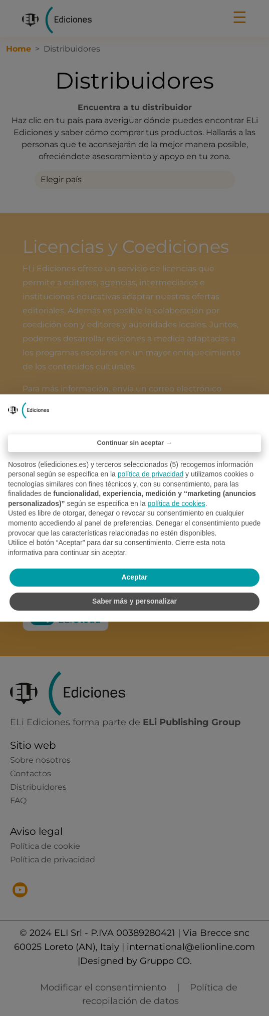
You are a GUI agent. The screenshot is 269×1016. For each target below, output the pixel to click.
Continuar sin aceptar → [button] (134, 442)
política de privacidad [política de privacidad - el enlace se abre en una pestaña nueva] (151, 474)
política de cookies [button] (176, 503)
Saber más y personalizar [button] (134, 601)
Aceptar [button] (134, 577)
